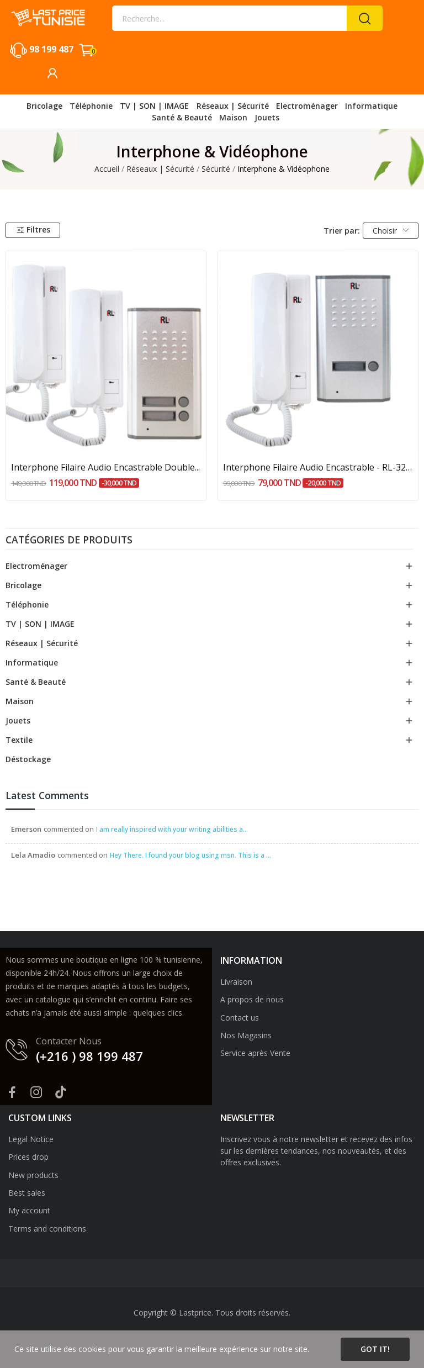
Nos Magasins (246, 1035)
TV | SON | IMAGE (40, 624)
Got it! (375, 1349)
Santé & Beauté (36, 682)
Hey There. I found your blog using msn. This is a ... (190, 855)
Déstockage (28, 759)
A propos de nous (252, 999)
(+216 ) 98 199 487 (89, 1056)
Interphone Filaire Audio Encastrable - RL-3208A (318, 467)
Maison (20, 701)
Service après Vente (255, 1053)
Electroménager (36, 566)
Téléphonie (27, 604)
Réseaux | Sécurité (42, 643)
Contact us (239, 1017)
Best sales (26, 1192)
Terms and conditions (47, 1228)
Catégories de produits (69, 540)
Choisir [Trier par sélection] (391, 230)
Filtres (33, 229)
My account (29, 1210)
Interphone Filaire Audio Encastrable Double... (105, 467)
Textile (19, 740)
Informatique (32, 662)
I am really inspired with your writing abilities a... (172, 829)
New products (33, 1175)
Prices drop (28, 1157)
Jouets (18, 720)
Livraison (236, 981)
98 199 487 (51, 49)
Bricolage (23, 585)
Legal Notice (31, 1139)
